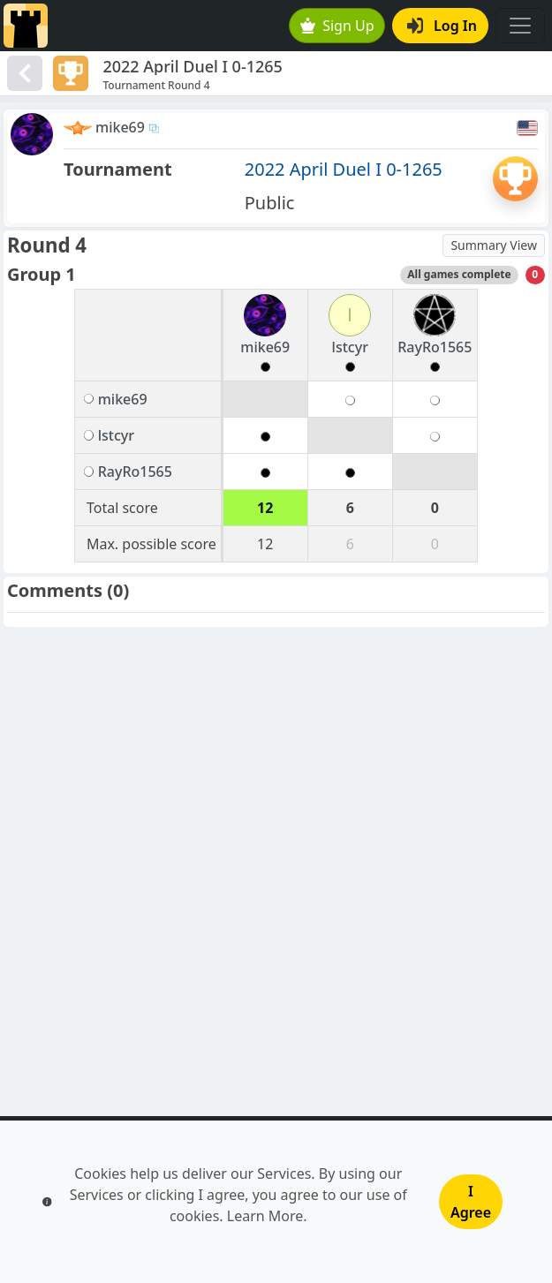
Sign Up (337, 25)
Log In (442, 25)
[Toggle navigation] (520, 25)
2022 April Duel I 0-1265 (343, 169)
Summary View (493, 245)
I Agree (470, 1201)
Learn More (265, 1216)
